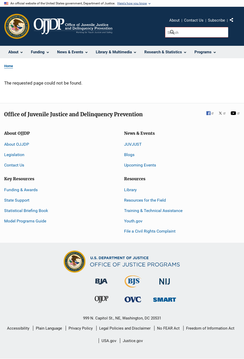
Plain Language (49, 328)
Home (8, 66)
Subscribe (216, 20)
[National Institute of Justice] (164, 279)
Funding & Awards (21, 189)
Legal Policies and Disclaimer (125, 328)
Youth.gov (133, 221)
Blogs (129, 154)
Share (233, 21)
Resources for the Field (145, 200)
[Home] (73, 26)
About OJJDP (16, 144)
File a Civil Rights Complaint (149, 231)
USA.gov (108, 340)
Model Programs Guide (25, 221)
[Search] (196, 32)
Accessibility (18, 328)
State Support (16, 200)
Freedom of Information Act (210, 328)
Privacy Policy (81, 328)
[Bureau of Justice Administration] (101, 279)
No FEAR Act (168, 328)
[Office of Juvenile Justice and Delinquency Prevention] (101, 300)
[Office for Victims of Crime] (133, 299)
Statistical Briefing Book (26, 210)
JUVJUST (133, 144)
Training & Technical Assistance (153, 210)
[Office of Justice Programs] (17, 26)
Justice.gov (133, 340)
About (174, 20)
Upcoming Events (140, 165)
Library (130, 189)
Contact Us (194, 20)
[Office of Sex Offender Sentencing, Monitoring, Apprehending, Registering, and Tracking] (164, 298)
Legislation (14, 154)
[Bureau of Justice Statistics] (133, 285)
